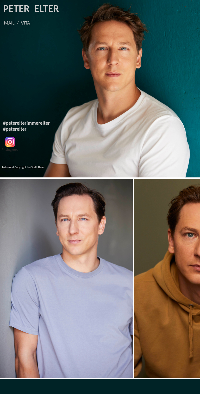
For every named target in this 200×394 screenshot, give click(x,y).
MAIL (9, 23)
